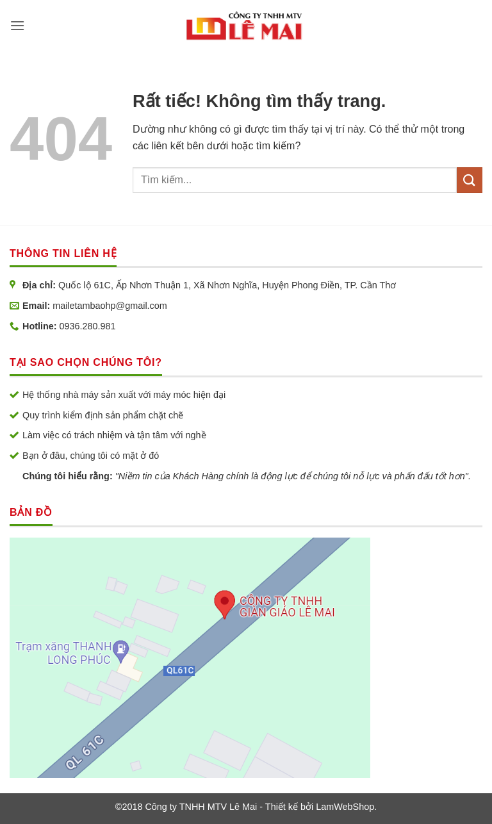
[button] (17, 25)
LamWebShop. (346, 807)
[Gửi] (469, 179)
